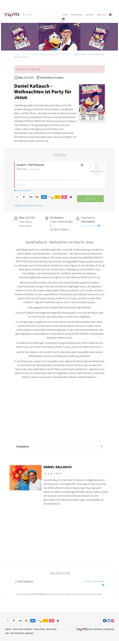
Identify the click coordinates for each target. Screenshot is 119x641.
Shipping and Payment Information (28, 205)
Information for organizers (22, 633)
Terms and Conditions (22, 629)
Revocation (51, 629)
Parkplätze (22, 446)
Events (26, 54)
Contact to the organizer (95, 581)
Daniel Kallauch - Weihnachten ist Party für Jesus (52, 54)
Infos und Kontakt (90, 225)
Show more (21, 185)
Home (16, 54)
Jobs (7, 633)
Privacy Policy (39, 629)
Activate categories (22, 190)
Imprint (8, 629)
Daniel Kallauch (58, 467)
